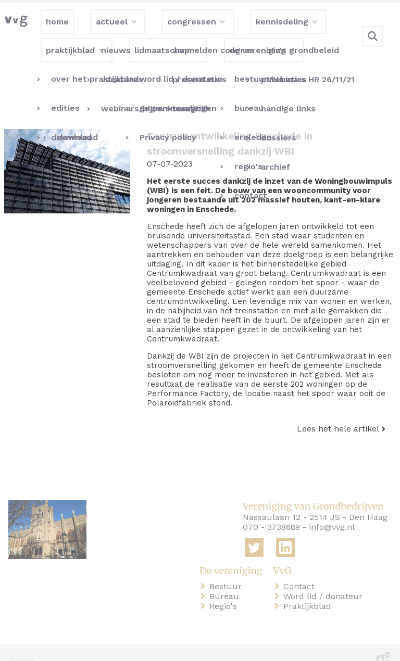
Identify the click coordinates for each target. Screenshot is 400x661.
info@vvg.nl (332, 511)
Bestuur (228, 570)
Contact (301, 570)
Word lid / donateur (325, 579)
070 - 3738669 (271, 511)
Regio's (225, 589)
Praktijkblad (309, 589)
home (21, 645)
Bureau (226, 579)
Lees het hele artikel (338, 412)
